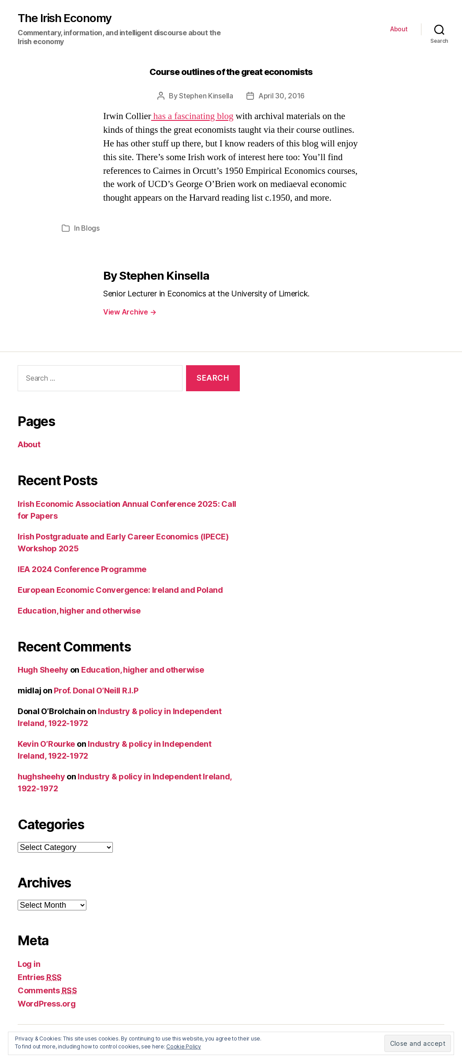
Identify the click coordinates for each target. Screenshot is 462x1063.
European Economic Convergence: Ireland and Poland (120, 590)
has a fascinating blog (192, 116)
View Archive (129, 311)
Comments (47, 990)
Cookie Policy (183, 1046)
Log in (29, 964)
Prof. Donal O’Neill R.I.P (96, 690)
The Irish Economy (65, 18)
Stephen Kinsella (206, 95)
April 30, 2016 (281, 95)
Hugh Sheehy (43, 669)
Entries (40, 977)
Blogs (90, 228)
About (399, 29)
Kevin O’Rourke (46, 744)
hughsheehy (41, 776)
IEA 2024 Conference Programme (82, 569)
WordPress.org (47, 1003)
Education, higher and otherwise (79, 610)
